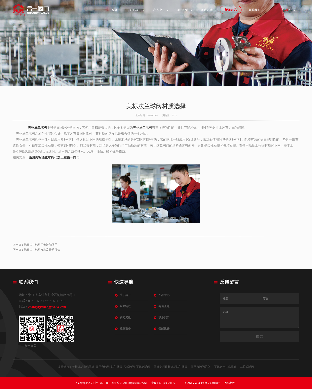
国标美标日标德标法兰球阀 (170, 366)
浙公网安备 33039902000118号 (202, 382)
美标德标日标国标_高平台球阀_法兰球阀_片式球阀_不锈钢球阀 (111, 366)
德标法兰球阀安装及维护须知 (42, 249)
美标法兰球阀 (37, 127)
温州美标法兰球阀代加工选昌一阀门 (54, 157)
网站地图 (230, 382)
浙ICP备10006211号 (163, 382)
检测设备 (125, 328)
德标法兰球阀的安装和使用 (40, 244)
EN (293, 10)
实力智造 (183, 10)
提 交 (259, 336)
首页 (114, 10)
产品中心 (159, 10)
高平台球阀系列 (200, 366)
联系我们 (254, 10)
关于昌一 (135, 10)
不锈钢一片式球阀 (225, 366)
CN (286, 10)
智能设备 (164, 328)
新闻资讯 (231, 10)
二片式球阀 (247, 366)
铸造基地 (207, 10)
